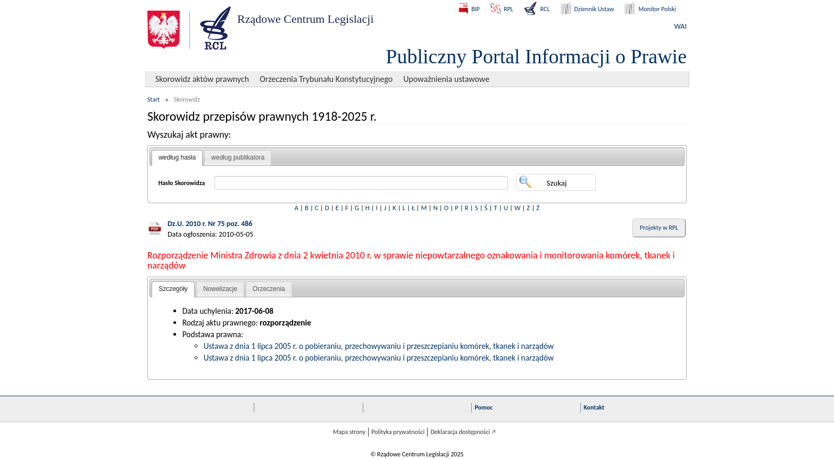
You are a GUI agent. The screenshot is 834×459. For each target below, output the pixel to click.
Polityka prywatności (397, 432)
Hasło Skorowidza (182, 183)
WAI (680, 26)
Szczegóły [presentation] (173, 289)
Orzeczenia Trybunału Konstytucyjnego (326, 79)
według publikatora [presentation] (237, 157)
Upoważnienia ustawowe (446, 79)
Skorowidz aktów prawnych (202, 79)
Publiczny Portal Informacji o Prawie (536, 56)
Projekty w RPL (659, 227)
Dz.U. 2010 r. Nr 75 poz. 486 (210, 223)
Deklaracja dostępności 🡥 (463, 432)
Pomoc (483, 407)
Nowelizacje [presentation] (220, 289)
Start (153, 99)
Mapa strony (349, 432)
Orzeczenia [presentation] (269, 289)
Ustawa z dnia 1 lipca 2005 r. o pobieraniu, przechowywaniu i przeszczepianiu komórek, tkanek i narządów (379, 346)
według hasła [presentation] (177, 157)
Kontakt (593, 407)
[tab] (177, 158)
